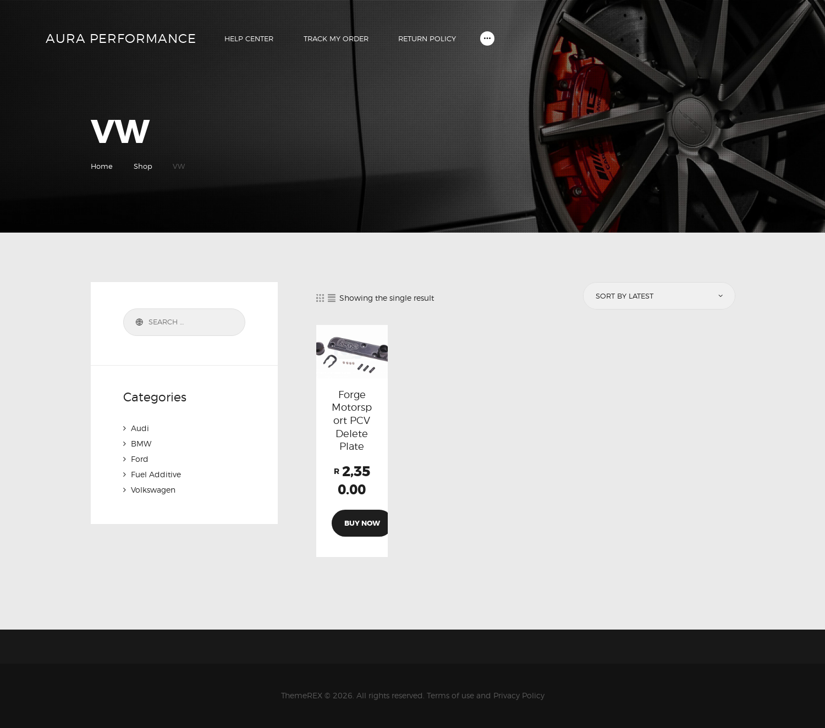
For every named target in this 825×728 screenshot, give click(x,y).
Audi (140, 428)
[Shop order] (658, 296)
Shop (143, 166)
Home (102, 166)
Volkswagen (153, 489)
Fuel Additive (156, 474)
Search (137, 322)
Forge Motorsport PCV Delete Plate (352, 420)
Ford (139, 459)
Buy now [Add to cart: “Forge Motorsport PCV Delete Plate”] (362, 523)
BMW (141, 443)
